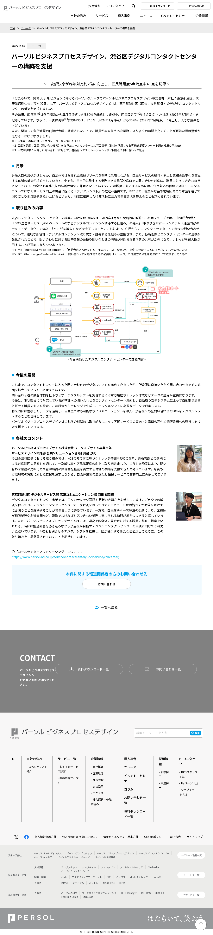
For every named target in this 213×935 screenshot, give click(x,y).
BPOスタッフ (114, 5)
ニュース (146, 15)
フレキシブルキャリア (131, 867)
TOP (12, 28)
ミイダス (120, 877)
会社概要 (98, 767)
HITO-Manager (128, 892)
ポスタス (160, 892)
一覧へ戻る (109, 607)
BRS (109, 877)
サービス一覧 (67, 758)
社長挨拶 (98, 780)
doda (64, 877)
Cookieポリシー (154, 837)
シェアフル (78, 882)
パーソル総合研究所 (105, 857)
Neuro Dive (109, 882)
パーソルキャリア (43, 857)
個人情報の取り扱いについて (79, 837)
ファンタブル (108, 867)
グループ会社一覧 (192, 855)
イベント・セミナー (174, 15)
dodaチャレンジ (139, 877)
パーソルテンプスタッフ (79, 853)
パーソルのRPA (69, 892)
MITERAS (146, 892)
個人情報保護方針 (45, 837)
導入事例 (124, 15)
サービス (102, 15)
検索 (197, 732)
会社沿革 (98, 786)
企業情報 (202, 15)
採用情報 (94, 5)
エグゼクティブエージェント (87, 877)
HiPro (122, 882)
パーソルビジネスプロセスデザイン (115, 853)
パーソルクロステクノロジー (154, 853)
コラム (128, 789)
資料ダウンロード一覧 (89, 669)
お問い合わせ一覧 (163, 669)
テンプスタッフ (69, 867)
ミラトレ (93, 882)
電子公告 (175, 837)
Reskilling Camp (69, 896)
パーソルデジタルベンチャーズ (73, 857)
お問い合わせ (106, 584)
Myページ (187, 783)
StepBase (88, 896)
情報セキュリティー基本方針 (120, 837)
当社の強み (78, 15)
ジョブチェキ (89, 867)
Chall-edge (153, 867)
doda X (157, 877)
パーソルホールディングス (48, 853)
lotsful (64, 882)
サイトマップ (195, 837)
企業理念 (98, 773)
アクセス (98, 793)
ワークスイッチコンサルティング (99, 892)
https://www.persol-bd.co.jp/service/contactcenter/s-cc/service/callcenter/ (65, 556)
